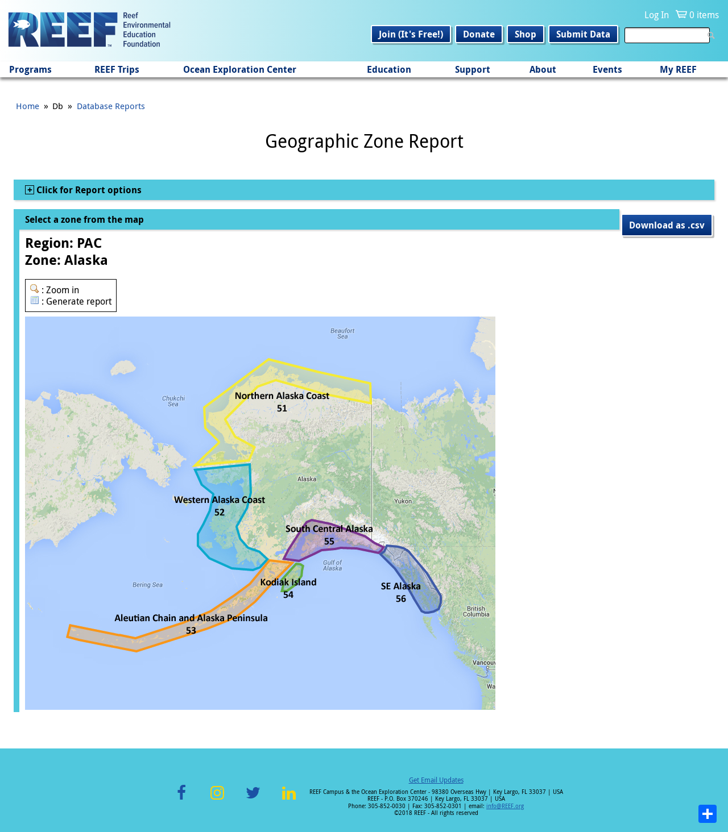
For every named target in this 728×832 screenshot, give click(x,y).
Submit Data (583, 34)
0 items (704, 15)
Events (607, 69)
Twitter (253, 799)
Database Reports (111, 105)
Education (389, 69)
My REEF (678, 69)
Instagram (217, 799)
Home (27, 105)
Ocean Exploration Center (239, 69)
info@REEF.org (505, 806)
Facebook (181, 799)
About (543, 69)
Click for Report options (88, 190)
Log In (656, 15)
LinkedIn (289, 799)
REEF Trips (116, 69)
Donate (479, 34)
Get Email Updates (436, 779)
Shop (525, 34)
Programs (30, 69)
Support (472, 69)
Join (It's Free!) (411, 34)
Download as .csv (667, 225)
